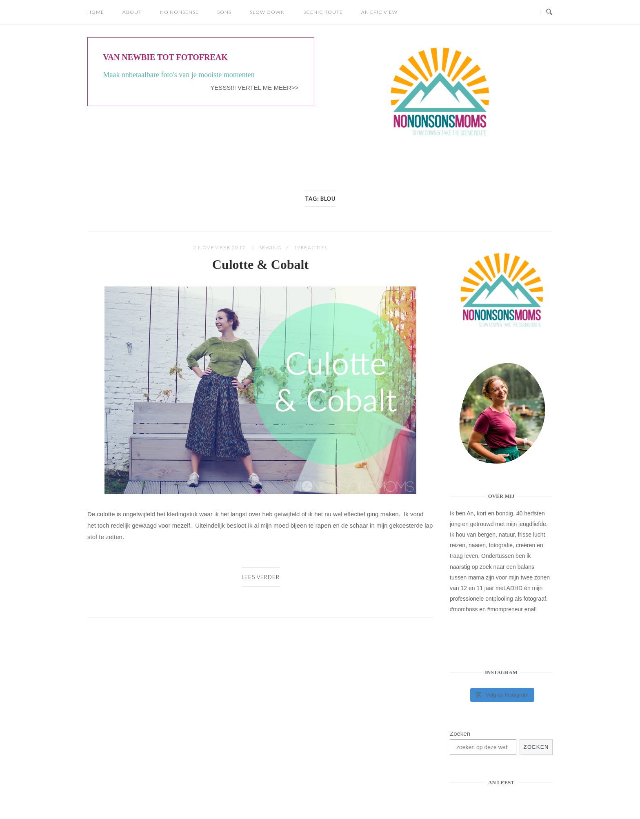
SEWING (270, 247)
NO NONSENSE (179, 12)
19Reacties (311, 247)
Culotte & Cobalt (260, 264)
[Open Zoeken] (549, 12)
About (132, 12)
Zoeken (460, 733)
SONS (224, 12)
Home (95, 12)
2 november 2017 (220, 247)
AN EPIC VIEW (379, 12)
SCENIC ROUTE (323, 12)
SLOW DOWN (267, 12)
